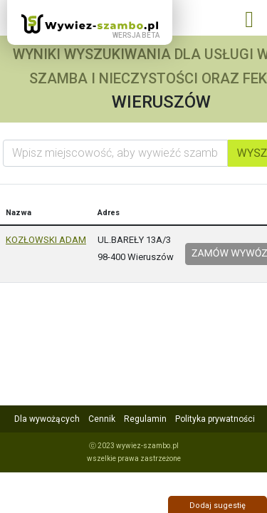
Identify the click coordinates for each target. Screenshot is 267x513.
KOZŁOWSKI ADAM (46, 239)
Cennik (101, 419)
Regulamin (145, 419)
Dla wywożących (47, 419)
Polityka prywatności (215, 419)
